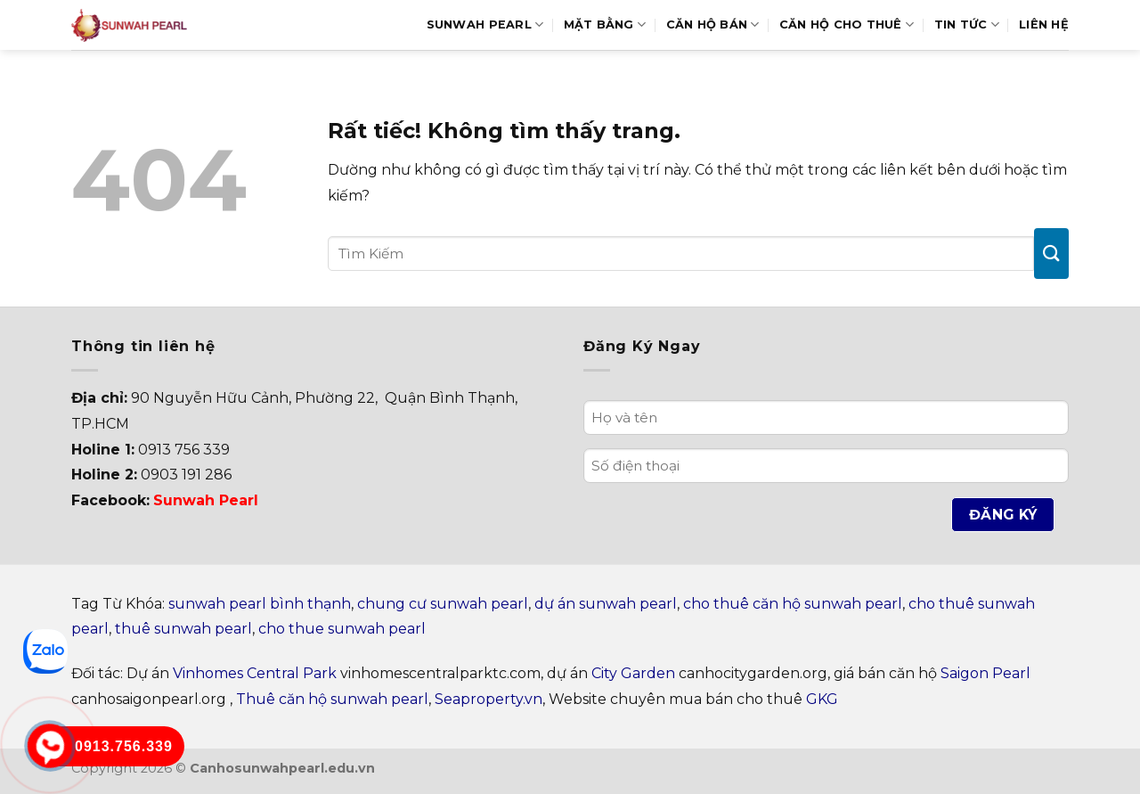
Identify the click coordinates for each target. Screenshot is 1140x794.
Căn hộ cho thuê (846, 24)
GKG (822, 699)
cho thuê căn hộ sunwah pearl (792, 603)
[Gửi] (1051, 253)
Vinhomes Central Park (255, 673)
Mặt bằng (605, 24)
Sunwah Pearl (485, 24)
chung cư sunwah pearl (442, 603)
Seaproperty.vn (488, 699)
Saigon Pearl (985, 673)
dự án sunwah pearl (605, 603)
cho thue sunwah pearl (342, 628)
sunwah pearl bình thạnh (259, 603)
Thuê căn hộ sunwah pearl (332, 699)
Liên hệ (1044, 24)
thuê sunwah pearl (183, 628)
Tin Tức (966, 24)
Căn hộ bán (713, 24)
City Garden (633, 673)
